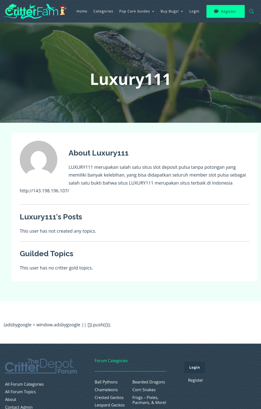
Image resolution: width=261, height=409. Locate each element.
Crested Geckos (109, 397)
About (10, 399)
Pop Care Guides (134, 11)
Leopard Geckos (110, 405)
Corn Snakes (144, 389)
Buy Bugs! (170, 11)
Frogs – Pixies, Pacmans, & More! (149, 400)
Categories (103, 11)
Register (228, 11)
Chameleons (106, 389)
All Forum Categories (24, 384)
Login (194, 11)
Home (82, 11)
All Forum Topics (20, 391)
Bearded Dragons (148, 382)
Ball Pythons (106, 382)
